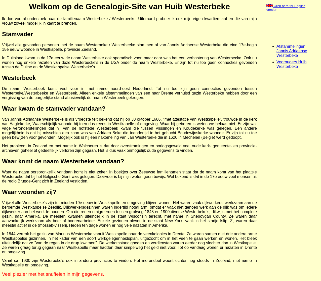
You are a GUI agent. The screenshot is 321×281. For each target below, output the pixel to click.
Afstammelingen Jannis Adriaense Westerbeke (291, 51)
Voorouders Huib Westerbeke (291, 64)
